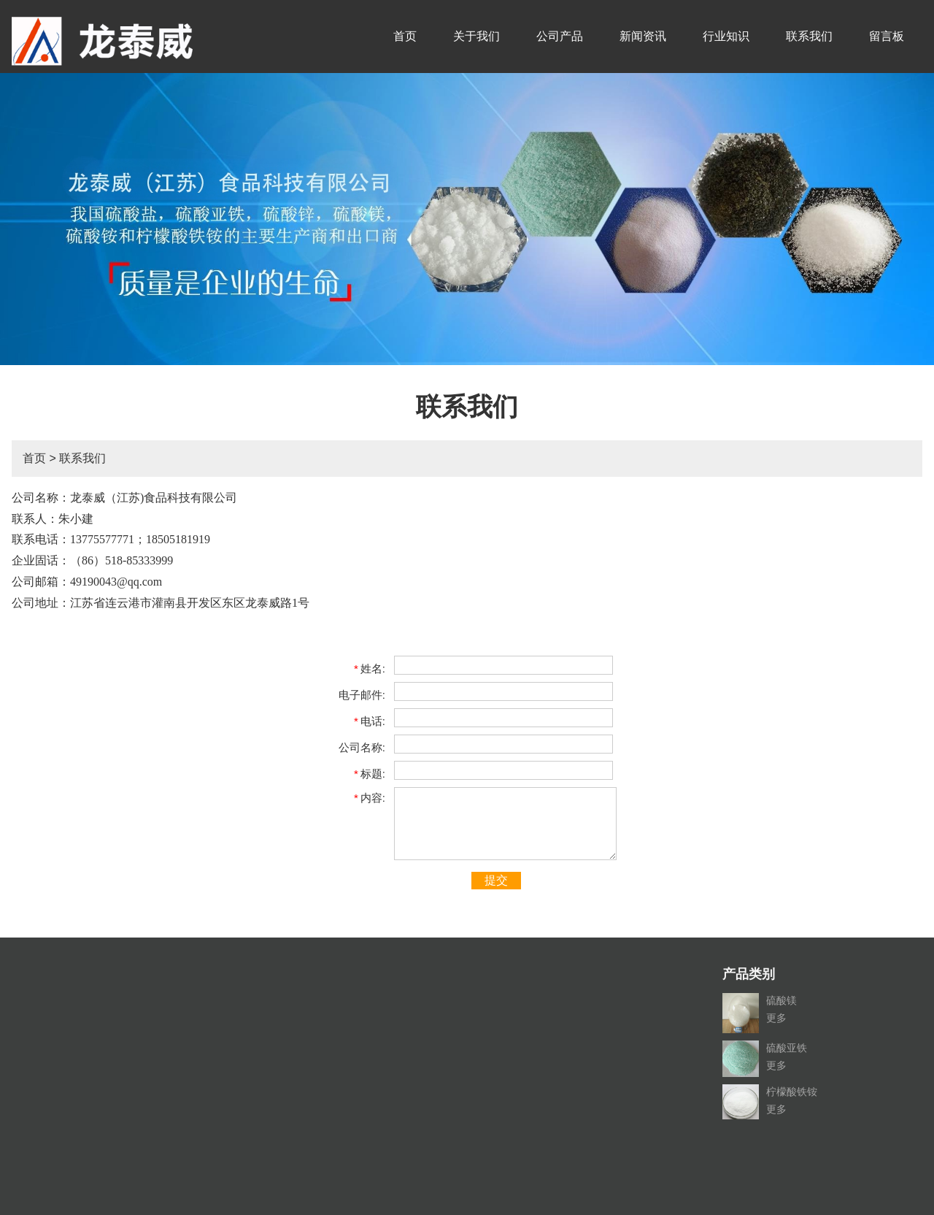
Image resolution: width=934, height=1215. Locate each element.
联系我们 (809, 36)
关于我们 (476, 36)
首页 (405, 36)
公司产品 (559, 36)
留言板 (886, 36)
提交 (496, 880)
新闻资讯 (643, 36)
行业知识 (726, 36)
